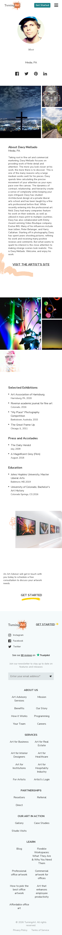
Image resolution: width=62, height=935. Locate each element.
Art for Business (19, 742)
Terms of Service (40, 930)
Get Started (42, 5)
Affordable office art (19, 906)
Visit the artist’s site (31, 264)
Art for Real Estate (42, 743)
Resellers (19, 797)
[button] (56, 5)
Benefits (19, 708)
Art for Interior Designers (19, 755)
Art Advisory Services (19, 698)
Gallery (19, 823)
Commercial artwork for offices (41, 874)
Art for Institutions (19, 766)
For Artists (19, 779)
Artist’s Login (42, 779)
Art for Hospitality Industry (41, 768)
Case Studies (41, 823)
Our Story (41, 708)
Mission (41, 697)
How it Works (19, 716)
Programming (41, 716)
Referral (41, 797)
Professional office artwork (19, 872)
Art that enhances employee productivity (42, 891)
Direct (19, 805)
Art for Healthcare (41, 755)
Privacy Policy (20, 930)
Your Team (19, 724)
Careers (41, 724)
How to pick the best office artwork (19, 889)
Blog (19, 849)
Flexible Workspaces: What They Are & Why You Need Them (42, 856)
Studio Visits (19, 831)
